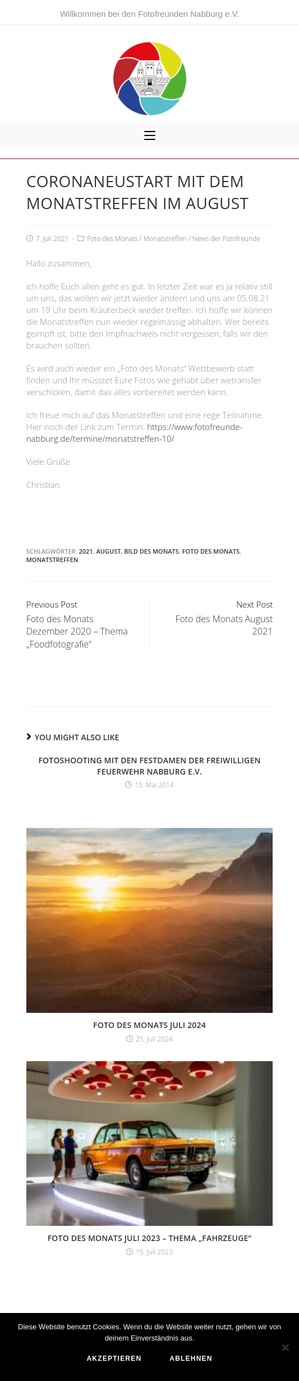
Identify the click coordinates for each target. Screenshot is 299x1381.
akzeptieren (113, 1358)
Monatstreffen (165, 238)
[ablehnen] (285, 1347)
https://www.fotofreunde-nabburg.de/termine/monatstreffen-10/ (134, 432)
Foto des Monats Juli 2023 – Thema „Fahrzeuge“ (150, 1238)
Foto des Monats (112, 238)
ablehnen (190, 1358)
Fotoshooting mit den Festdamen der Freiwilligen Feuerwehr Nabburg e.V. (149, 766)
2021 (86, 551)
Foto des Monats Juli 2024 (149, 1025)
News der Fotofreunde (226, 238)
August (108, 551)
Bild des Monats (151, 551)
